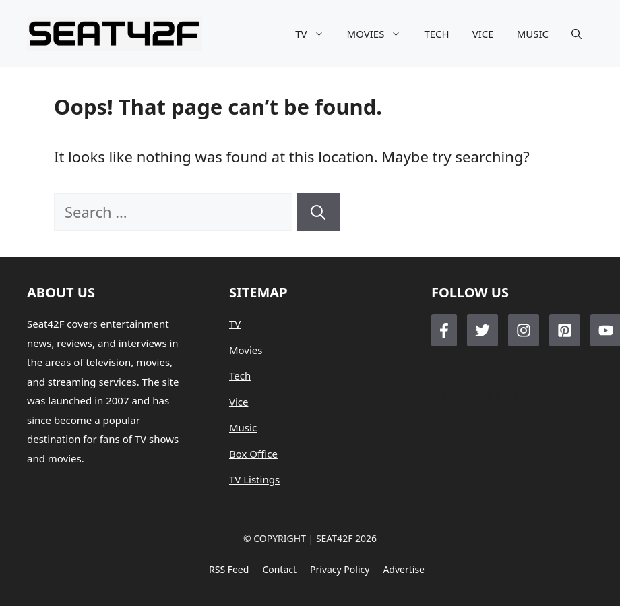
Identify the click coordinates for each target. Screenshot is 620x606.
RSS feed (229, 569)
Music (243, 427)
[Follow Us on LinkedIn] (564, 330)
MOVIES (380, 33)
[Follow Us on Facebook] (444, 330)
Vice (239, 401)
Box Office (253, 453)
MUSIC (533, 33)
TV (315, 33)
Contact (279, 569)
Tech (240, 375)
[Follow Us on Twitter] (482, 330)
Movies (246, 350)
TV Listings (254, 479)
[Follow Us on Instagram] (523, 330)
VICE (483, 33)
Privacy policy (339, 569)
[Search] (318, 212)
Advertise (404, 569)
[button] (576, 33)
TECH (436, 33)
